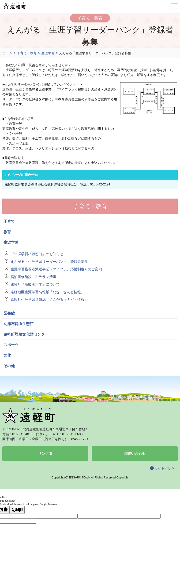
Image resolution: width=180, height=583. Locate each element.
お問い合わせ (135, 454)
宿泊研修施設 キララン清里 (33, 277)
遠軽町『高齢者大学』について (35, 284)
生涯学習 (47, 53)
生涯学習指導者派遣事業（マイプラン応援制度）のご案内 (56, 269)
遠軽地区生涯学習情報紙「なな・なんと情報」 (47, 292)
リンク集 (45, 454)
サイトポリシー (166, 468)
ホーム (7, 53)
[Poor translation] (17, 510)
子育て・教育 (27, 53)
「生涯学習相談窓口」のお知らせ (37, 254)
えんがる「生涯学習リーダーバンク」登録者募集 (49, 262)
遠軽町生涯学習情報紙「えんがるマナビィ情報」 (49, 299)
